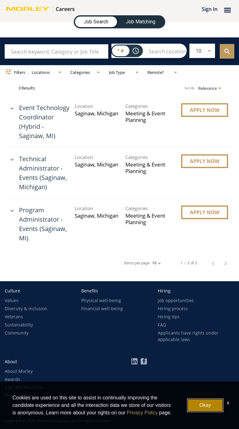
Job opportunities (176, 300)
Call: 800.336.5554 (23, 387)
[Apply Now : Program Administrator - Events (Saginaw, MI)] (204, 212)
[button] (12, 290)
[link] (119, 121)
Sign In (210, 9)
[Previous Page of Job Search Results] (213, 263)
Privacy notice (19, 395)
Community (17, 333)
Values (11, 300)
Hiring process (173, 308)
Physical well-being (101, 300)
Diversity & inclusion (26, 308)
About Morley (19, 371)
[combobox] (56, 51)
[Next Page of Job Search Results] (225, 263)
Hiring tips (169, 317)
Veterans (14, 317)
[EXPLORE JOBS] (227, 51)
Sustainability (19, 325)
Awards (12, 379)
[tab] (96, 22)
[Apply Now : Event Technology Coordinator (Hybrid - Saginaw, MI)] (204, 110)
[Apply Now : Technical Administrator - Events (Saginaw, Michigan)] (204, 161)
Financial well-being (102, 308)
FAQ (162, 325)
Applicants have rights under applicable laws (188, 336)
